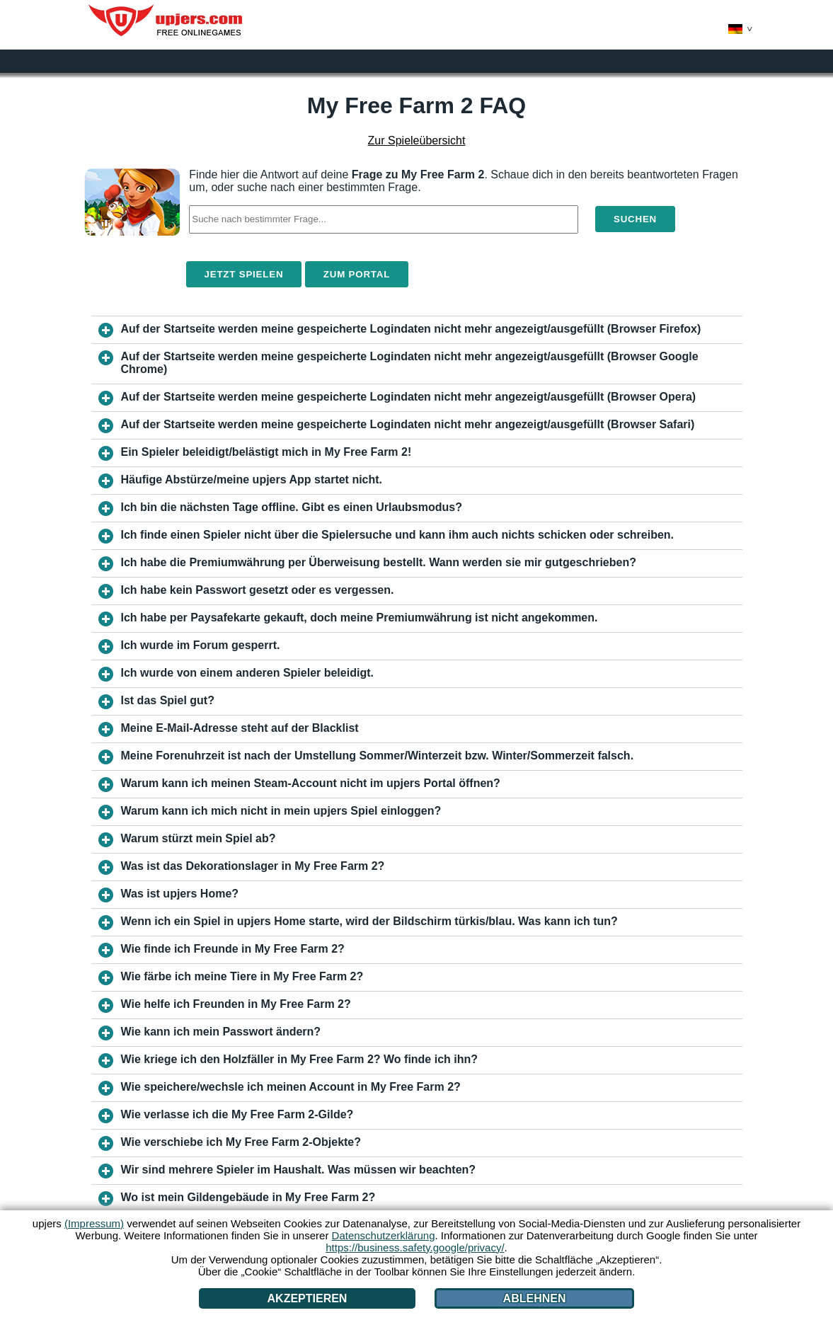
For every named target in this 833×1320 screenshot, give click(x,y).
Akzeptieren (307, 1298)
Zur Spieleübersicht (417, 140)
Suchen (635, 219)
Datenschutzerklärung (383, 1235)
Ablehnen (534, 1298)
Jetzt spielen (244, 274)
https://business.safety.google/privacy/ (415, 1247)
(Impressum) (94, 1223)
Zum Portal (356, 274)
